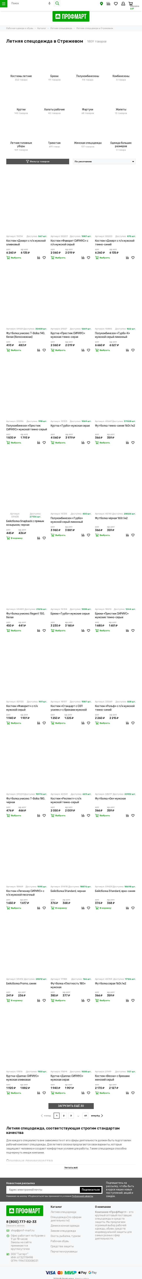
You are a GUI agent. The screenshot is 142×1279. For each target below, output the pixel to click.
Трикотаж (54, 143)
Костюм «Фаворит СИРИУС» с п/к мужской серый (69, 242)
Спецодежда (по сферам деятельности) (66, 1219)
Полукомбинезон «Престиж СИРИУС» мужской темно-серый (26, 427)
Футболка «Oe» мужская (110, 798)
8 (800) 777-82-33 (21, 1222)
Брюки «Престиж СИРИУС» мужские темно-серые (112, 615)
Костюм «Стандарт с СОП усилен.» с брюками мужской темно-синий (69, 708)
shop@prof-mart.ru (22, 1230)
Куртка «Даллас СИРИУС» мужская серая (67, 1077)
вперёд (97, 1115)
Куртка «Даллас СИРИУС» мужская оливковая (22, 1077)
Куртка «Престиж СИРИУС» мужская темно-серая (68, 335)
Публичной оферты (82, 1196)
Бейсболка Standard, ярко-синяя (115, 891)
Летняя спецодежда (63, 1212)
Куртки (21, 109)
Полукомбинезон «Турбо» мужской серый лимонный (67, 520)
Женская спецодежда (88, 143)
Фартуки (87, 109)
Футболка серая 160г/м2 (110, 983)
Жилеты (121, 109)
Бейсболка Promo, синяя (21, 983)
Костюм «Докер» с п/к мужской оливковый (26, 242)
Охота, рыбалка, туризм (65, 1236)
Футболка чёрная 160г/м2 (111, 518)
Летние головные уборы (21, 144)
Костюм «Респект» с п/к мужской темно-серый (66, 800)
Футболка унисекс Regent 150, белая (25, 615)
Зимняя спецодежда (63, 1230)
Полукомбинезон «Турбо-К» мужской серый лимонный (112, 335)
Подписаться (91, 1189)
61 (85, 1115)
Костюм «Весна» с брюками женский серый (112, 1077)
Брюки (54, 76)
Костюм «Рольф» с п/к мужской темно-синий (115, 708)
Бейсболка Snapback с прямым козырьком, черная (25, 523)
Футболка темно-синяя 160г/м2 (115, 425)
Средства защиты (62, 1246)
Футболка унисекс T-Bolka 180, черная (25, 800)
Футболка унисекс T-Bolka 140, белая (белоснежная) (25, 335)
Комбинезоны (121, 76)
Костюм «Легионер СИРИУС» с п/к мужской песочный (25, 893)
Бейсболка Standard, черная (68, 891)
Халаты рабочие (54, 109)
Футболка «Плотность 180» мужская (68, 985)
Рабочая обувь (60, 1241)
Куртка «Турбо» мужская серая (70, 425)
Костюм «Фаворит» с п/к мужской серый (22, 708)
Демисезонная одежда (65, 1225)
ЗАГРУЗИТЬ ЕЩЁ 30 (71, 1106)
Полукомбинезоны (87, 76)
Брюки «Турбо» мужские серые (70, 613)
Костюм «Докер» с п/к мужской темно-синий (114, 242)
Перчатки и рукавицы (64, 1251)
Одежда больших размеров (121, 144)
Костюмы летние (21, 76)
